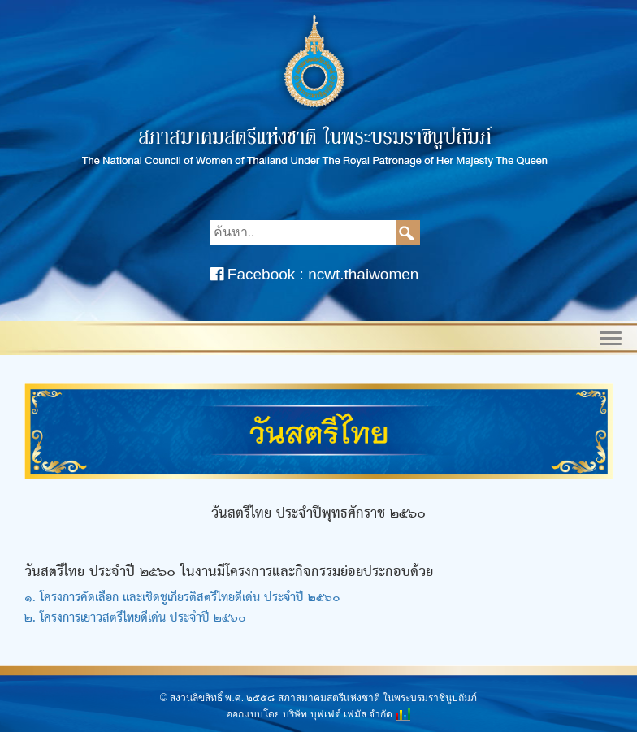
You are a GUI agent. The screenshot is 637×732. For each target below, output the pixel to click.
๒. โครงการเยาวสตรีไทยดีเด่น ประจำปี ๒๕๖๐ (135, 618)
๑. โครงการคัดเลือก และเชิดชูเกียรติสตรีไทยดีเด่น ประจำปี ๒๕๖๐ (182, 598)
